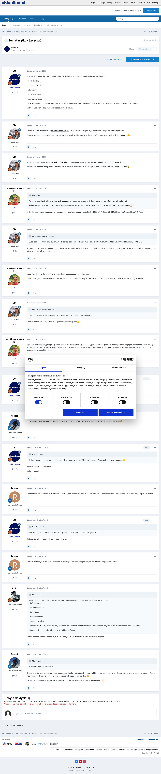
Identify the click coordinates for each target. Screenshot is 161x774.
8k (15, 147)
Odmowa (80, 413)
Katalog (155, 3)
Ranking (33, 19)
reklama (113, 749)
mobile (99, 749)
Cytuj (34, 115)
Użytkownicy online (54, 25)
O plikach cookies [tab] (118, 368)
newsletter (90, 749)
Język (70, 767)
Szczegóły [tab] (80, 368)
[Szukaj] (128, 19)
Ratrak (14, 488)
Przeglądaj (8, 20)
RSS (105, 749)
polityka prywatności (135, 749)
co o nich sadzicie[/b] (60, 131)
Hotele (125, 3)
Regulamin (38, 25)
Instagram (79, 749)
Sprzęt (109, 3)
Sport (140, 3)
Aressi (14, 415)
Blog (42, 19)
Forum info (30, 50)
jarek (14, 588)
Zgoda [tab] (43, 368)
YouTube (59, 749)
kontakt (122, 749)
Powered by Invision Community (80, 770)
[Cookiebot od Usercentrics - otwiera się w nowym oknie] (122, 359)
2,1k (14, 609)
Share (130, 49)
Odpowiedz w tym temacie (142, 59)
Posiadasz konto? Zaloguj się (128, 11)
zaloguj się (83, 701)
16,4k (15, 92)
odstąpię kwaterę (120, 135)
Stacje (102, 3)
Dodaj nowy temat (114, 59)
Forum (133, 3)
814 (14, 510)
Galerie (147, 3)
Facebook (69, 749)
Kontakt (79, 767)
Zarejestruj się (151, 10)
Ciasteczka (89, 767)
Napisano (36, 71)
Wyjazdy (94, 3)
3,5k (14, 213)
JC (18, 48)
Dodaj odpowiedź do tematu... (29, 714)
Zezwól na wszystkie (116, 413)
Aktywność (21, 19)
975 (14, 437)
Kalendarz (16, 25)
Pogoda (118, 3)
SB (14, 125)
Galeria (27, 25)
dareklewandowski (14, 189)
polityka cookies (152, 749)
